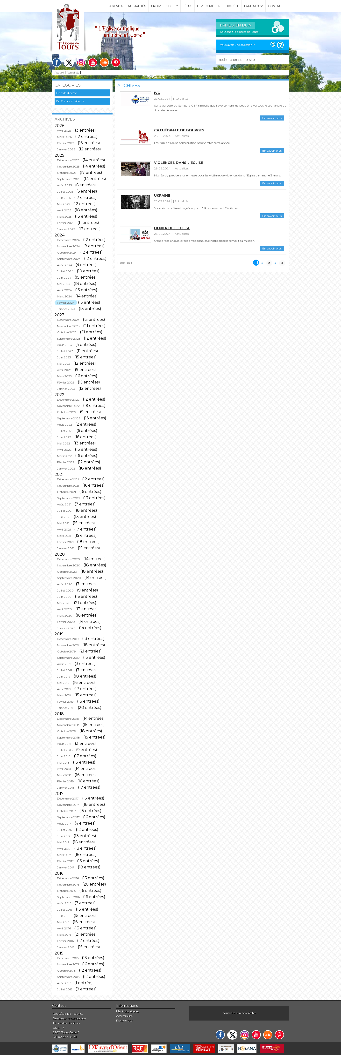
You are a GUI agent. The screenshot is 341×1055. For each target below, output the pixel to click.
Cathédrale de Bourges (179, 130)
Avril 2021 (64, 529)
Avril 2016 (64, 928)
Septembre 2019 (68, 657)
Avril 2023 (64, 370)
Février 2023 (65, 382)
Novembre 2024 (68, 246)
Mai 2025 (63, 204)
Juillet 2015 (64, 989)
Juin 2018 (64, 756)
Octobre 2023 (67, 332)
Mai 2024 (63, 284)
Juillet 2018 (65, 750)
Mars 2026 (64, 137)
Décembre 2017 (68, 798)
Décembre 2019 (68, 639)
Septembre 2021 (68, 498)
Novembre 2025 (68, 166)
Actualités (137, 6)
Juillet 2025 (65, 191)
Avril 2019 (64, 689)
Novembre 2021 (68, 485)
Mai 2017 (63, 842)
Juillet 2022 (65, 431)
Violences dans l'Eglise (178, 163)
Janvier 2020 (66, 628)
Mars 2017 (64, 855)
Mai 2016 (63, 922)
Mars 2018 (64, 775)
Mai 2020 (64, 603)
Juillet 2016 (64, 909)
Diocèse (232, 6)
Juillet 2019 (64, 670)
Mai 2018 (63, 762)
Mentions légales (127, 1011)
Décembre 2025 (68, 160)
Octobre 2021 (66, 492)
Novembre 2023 (68, 326)
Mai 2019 (63, 683)
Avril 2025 (64, 210)
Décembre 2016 (68, 878)
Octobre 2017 (66, 811)
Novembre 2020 (68, 565)
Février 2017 (65, 861)
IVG (157, 93)
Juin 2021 (63, 517)
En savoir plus (272, 118)
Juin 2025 (64, 198)
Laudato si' (253, 6)
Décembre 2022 (68, 399)
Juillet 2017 (64, 830)
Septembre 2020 (69, 578)
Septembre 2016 (68, 897)
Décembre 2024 (68, 240)
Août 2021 (64, 504)
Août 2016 (64, 903)
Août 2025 (64, 185)
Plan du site (124, 1020)
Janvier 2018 (66, 787)
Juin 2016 (63, 916)
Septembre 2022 (68, 418)
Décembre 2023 (68, 320)
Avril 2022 (64, 449)
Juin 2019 (63, 676)
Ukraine (162, 195)
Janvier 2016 (65, 947)
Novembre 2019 (68, 645)
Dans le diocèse (66, 93)
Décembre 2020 (68, 559)
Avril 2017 (64, 848)
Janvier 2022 (66, 468)
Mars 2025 (64, 216)
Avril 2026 (64, 130)
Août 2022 (64, 424)
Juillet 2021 (64, 510)
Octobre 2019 (66, 651)
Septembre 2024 (69, 259)
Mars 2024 (64, 296)
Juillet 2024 (65, 271)
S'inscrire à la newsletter (239, 1013)
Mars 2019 (64, 695)
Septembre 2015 (68, 977)
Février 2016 (65, 941)
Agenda (116, 6)
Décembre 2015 (67, 958)
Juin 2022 (64, 437)
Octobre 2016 (66, 891)
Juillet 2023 (65, 351)
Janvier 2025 (66, 229)
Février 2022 (65, 462)
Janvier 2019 (65, 708)
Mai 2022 (63, 443)
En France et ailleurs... (71, 101)
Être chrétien (208, 6)
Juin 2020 (64, 596)
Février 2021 (65, 542)
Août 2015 (64, 983)
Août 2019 (64, 664)
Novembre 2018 (68, 725)
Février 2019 (65, 701)
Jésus (187, 6)
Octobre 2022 (67, 412)
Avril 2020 (64, 609)
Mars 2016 (64, 934)
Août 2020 (64, 584)
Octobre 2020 (67, 571)
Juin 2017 (63, 836)
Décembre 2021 (68, 479)
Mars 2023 (64, 376)
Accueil (59, 72)
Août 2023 (64, 345)
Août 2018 (64, 744)
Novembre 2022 (68, 406)
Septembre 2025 (68, 179)
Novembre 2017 (68, 804)
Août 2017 (64, 823)
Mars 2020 (64, 615)
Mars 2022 (64, 456)
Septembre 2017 (68, 817)
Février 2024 (66, 302)
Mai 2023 (63, 363)
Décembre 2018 (68, 718)
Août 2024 (64, 265)
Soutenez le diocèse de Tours (239, 32)
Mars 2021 (64, 536)
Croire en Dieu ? (164, 6)
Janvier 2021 (65, 548)
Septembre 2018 (68, 737)
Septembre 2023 (68, 338)
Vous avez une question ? (237, 45)
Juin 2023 (64, 357)
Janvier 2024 (66, 309)
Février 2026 (65, 143)
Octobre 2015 (66, 970)
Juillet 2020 (65, 590)
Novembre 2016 (68, 884)
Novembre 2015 (68, 964)
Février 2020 (66, 622)
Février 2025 (65, 223)
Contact (275, 6)
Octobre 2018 (66, 731)
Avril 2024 (64, 290)
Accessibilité (124, 1016)
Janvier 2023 (66, 388)
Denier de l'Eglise (172, 228)
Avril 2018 (64, 769)
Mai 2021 (63, 523)
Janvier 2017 (65, 867)
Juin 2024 (64, 277)
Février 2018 (65, 781)
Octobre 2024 (67, 252)
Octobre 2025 (66, 173)
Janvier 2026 (66, 149)
